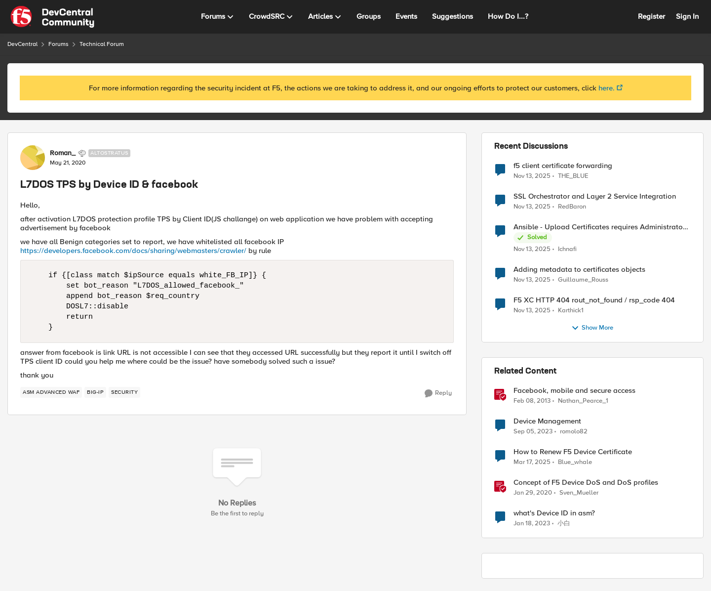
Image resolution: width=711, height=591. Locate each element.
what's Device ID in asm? (554, 513)
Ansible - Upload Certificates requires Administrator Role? (599, 227)
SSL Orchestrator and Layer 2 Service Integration (595, 196)
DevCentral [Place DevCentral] (22, 44)
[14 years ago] (532, 401)
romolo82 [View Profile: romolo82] (574, 431)
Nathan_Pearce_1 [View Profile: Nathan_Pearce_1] (583, 401)
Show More (592, 328)
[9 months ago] (532, 176)
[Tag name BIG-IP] (95, 392)
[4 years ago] (532, 524)
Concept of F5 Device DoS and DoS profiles (586, 482)
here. (606, 88)
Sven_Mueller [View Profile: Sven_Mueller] (578, 493)
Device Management (547, 421)
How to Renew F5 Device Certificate (573, 452)
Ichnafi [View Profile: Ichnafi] (567, 249)
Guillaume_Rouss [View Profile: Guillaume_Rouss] (583, 280)
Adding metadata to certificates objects (579, 269)
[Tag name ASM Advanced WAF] (51, 392)
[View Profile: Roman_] (32, 157)
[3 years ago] (533, 432)
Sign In (687, 16)
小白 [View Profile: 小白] (563, 523)
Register (651, 16)
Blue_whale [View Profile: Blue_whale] (575, 462)
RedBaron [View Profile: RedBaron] (572, 207)
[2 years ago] (532, 462)
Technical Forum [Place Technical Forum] (101, 44)
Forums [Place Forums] (58, 44)
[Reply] (438, 393)
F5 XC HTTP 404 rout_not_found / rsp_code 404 (594, 300)
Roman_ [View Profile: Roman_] (63, 153)
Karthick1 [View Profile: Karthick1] (571, 310)
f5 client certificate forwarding (563, 166)
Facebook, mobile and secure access (574, 390)
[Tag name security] (124, 392)
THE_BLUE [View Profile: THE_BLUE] (573, 175)
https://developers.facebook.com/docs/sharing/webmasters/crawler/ (133, 250)
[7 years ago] (533, 493)
